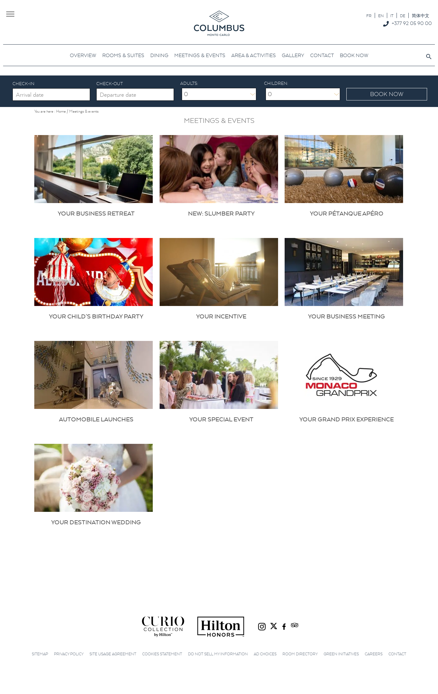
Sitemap (40, 654)
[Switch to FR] (369, 15)
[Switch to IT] (392, 15)
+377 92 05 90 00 (412, 23)
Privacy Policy (69, 654)
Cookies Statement (162, 654)
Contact (397, 654)
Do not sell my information (218, 654)
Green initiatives (341, 654)
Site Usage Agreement (112, 654)
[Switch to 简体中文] (420, 15)
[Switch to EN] (381, 15)
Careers (374, 654)
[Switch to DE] (402, 15)
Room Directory (300, 654)
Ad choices (265, 654)
